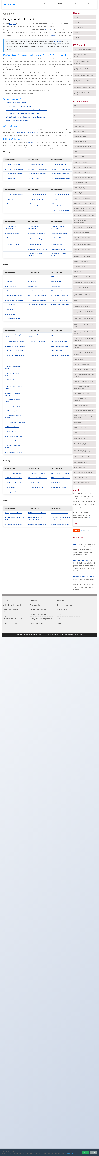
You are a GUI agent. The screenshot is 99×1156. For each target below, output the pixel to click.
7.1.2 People (8, 281)
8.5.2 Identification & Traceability (15, 422)
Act (75, 121)
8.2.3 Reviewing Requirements (14, 351)
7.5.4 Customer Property (82, 405)
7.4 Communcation (10, 314)
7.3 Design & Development (82, 306)
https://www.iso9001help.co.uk (27, 132)
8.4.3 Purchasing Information (13, 411)
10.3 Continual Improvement (13, 524)
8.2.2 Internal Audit (80, 438)
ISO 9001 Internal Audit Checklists (81, 62)
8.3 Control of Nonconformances (84, 457)
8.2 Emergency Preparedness (37, 341)
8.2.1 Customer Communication (14, 341)
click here (53, 35)
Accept (86, 1152)
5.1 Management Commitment (84, 177)
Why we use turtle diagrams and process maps (22, 113)
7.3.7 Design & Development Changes (83, 353)
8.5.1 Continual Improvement (83, 472)
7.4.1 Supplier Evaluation (82, 364)
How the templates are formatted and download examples (26, 110)
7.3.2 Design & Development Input (83, 319)
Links (59, 623)
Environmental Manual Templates (81, 55)
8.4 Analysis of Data (80, 462)
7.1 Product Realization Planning (84, 277)
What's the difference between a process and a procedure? (26, 117)
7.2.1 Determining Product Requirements (82, 288)
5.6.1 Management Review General (82, 238)
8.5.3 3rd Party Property (12, 427)
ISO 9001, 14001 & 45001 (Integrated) (82, 93)
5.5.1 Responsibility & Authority (84, 215)
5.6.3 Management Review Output (82, 250)
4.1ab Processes (79, 126)
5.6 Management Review (82, 232)
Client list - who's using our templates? (19, 106)
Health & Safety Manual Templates (81, 69)
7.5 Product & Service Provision (84, 381)
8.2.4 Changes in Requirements (14, 355)
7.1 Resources (32, 277)
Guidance (78, 4)
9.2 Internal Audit (33, 482)
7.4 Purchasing (78, 359)
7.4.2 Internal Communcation (37, 295)
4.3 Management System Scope (14, 174)
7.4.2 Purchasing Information (83, 369)
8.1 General (77, 423)
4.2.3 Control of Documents (83, 167)
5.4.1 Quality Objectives (82, 198)
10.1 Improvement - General (13, 513)
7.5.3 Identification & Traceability (81, 399)
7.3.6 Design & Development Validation (83, 346)
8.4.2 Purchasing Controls (12, 406)
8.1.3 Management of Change (60, 346)
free (90, 518)
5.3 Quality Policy (79, 188)
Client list (60, 614)
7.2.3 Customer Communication (84, 301)
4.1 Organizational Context (13, 164)
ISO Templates (63, 4)
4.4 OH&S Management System (60, 178)
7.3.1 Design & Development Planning (83, 312)
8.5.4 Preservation (10, 431)
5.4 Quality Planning (80, 193)
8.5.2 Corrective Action (81, 477)
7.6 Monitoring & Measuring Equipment (83, 416)
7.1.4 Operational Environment (14, 291)
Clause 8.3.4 (49, 30)
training (30, 142)
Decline (94, 1152)
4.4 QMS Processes (10, 178)
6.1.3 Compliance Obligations (37, 239)
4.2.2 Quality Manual (80, 162)
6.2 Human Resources (81, 261)
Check (76, 116)
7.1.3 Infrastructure (11, 286)
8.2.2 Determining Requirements (15, 346)
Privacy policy (62, 609)
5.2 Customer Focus (80, 183)
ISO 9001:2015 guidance (38, 609)
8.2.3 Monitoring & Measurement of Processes (82, 444)
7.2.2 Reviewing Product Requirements (82, 295)
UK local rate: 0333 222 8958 (13, 605)
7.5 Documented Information (37, 305)
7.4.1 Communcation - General (37, 291)
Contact (90, 4)
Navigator (12, 24)
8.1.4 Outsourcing (56, 351)
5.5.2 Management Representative (80, 221)
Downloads (48, 4)
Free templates (35, 605)
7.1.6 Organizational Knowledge (14, 300)
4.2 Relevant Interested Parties (14, 169)
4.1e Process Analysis (81, 141)
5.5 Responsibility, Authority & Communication (84, 209)
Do (75, 111)
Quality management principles (41, 619)
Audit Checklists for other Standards (82, 81)
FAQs (59, 619)
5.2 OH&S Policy (56, 199)
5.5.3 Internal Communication (83, 227)
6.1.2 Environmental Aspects (36, 233)
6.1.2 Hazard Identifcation (59, 233)
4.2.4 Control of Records (82, 172)
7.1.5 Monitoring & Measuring (14, 295)
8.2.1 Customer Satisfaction (83, 433)
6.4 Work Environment (81, 272)
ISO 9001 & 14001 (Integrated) (84, 87)
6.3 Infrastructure (79, 267)
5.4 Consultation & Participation (60, 210)
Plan (75, 105)
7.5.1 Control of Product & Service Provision (82, 387)
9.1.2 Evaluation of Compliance (37, 478)
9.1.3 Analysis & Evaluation (13, 482)
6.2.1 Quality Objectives (12, 233)
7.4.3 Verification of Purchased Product (84, 375)
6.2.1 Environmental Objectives (37, 249)
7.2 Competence (33, 281)
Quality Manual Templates (82, 49)
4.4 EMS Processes (33, 178)
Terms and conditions (64, 605)
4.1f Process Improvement (82, 147)
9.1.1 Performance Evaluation (14, 473)
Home (36, 4)
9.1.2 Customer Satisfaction (13, 478)
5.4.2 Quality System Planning (84, 203)
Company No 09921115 (11, 623)
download (46, 148)
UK (4, 628)
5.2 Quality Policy (10, 199)
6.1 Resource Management (82, 256)
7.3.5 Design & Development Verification (83, 339)
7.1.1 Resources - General (12, 277)
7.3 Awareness (32, 286)
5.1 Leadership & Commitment (14, 194)
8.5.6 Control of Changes (12, 441)
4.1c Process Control (80, 131)
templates (57, 41)
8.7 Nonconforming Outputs (13, 452)
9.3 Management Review (35, 487)
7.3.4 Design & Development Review (83, 332)
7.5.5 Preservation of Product (83, 411)
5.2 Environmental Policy (35, 199)
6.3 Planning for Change (12, 244)
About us (60, 600)
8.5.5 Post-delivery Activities (13, 436)
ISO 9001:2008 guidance (38, 614)
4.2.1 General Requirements (83, 157)
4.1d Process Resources (81, 136)
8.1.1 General (55, 336)
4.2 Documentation (80, 152)
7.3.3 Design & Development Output (83, 326)
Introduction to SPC (36, 623)
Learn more (70, 1153)
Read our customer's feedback (16, 103)
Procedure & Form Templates (83, 75)
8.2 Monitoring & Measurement (84, 428)
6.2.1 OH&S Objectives (58, 249)
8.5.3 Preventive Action (81, 483)
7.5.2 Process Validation (81, 393)
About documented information (17, 121)
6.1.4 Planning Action (34, 244)
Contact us (7, 600)
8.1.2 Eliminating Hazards (59, 341)
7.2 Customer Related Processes (84, 282)
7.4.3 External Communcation (37, 300)
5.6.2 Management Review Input (84, 244)
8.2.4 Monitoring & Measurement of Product (82, 451)
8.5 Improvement (79, 467)
